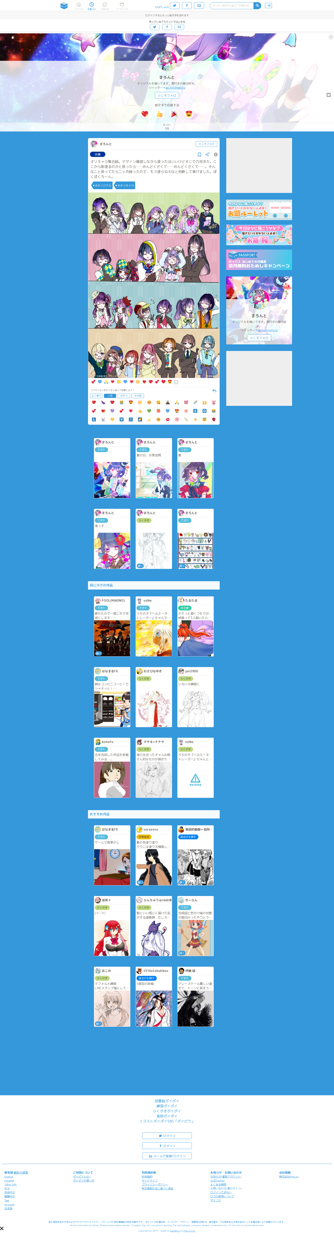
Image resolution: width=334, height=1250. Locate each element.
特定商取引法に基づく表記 (157, 1188)
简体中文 (9, 1192)
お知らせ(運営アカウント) (226, 1176)
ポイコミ (215, 1200)
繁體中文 (9, 1196)
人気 (110, 395)
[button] (2, 1228)
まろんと (167, 77)
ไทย (6, 1200)
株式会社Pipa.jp (288, 1176)
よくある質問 (218, 1184)
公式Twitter (217, 1180)
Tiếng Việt (10, 1184)
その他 (137, 395)
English (8, 1176)
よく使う (96, 395)
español (9, 1180)
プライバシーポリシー (155, 1184)
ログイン (167, 1135)
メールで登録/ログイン (167, 1155)
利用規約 (147, 1176)
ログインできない (221, 1192)
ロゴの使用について (222, 1196)
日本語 (8, 1208)
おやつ (123, 395)
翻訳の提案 (21, 1172)
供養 (98, 154)
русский (9, 1204)
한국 (7, 1188)
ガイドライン (150, 1180)
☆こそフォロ (167, 95)
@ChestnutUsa (175, 88)
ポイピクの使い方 (83, 1180)
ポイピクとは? (82, 1176)
